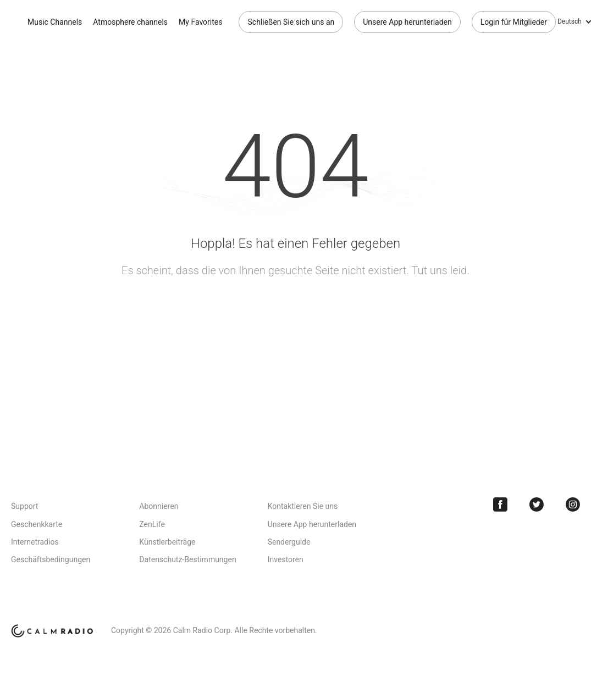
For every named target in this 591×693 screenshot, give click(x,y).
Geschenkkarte (36, 524)
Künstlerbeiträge (167, 541)
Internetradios (35, 541)
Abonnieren (158, 506)
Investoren (285, 559)
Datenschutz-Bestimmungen (187, 559)
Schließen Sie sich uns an (290, 22)
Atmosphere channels (130, 22)
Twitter (536, 504)
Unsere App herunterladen (407, 22)
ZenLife (151, 524)
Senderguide (289, 541)
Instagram (573, 504)
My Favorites (200, 22)
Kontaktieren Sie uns (303, 506)
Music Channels (54, 22)
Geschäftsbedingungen (50, 559)
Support (24, 506)
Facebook (500, 504)
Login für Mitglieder (513, 22)
